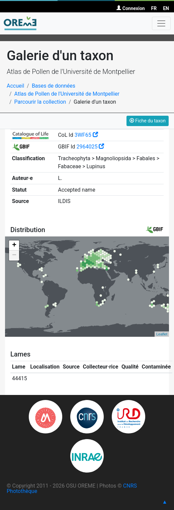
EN (166, 8)
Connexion (130, 8)
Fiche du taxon (147, 120)
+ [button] (14, 245)
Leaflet (161, 334)
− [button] (14, 255)
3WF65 (86, 135)
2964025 (90, 146)
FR (154, 8)
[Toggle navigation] (161, 23)
